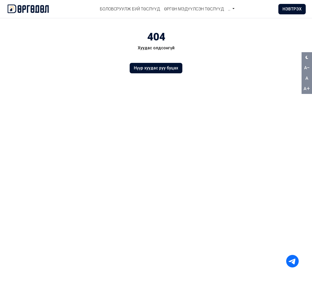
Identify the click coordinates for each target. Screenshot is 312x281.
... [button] (229, 9)
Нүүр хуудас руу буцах (156, 67)
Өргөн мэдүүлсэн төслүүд (194, 9)
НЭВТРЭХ (292, 9)
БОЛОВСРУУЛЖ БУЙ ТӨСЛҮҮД (130, 9)
